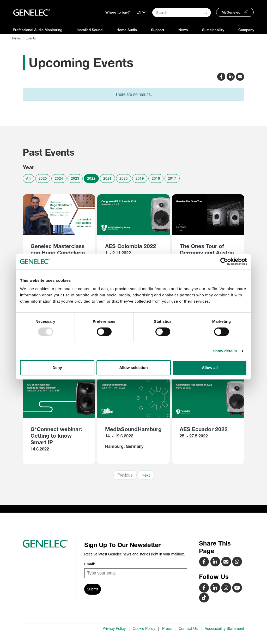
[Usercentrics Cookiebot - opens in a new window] (224, 261)
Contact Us (188, 628)
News (183, 30)
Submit (92, 589)
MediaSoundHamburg (133, 429)
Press (167, 628)
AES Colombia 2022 (130, 246)
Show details (225, 351)
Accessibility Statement (224, 628)
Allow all (210, 367)
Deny (57, 367)
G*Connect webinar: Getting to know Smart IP (56, 436)
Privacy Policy (114, 628)
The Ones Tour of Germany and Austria (207, 249)
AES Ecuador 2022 (204, 429)
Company (246, 30)
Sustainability (213, 30)
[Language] (141, 12)
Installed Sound (89, 30)
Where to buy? (117, 12)
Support (157, 30)
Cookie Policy (144, 628)
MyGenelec (231, 12)
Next (146, 475)
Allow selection (133, 367)
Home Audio (127, 30)
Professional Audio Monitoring (37, 30)
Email (89, 564)
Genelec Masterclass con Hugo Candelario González (58, 252)
